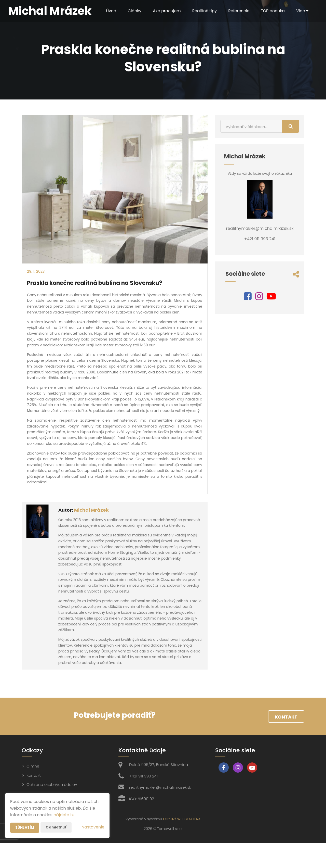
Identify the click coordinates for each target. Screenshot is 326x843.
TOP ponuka (272, 11)
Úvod (108, 11)
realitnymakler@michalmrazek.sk (160, 787)
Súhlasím (24, 827)
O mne (32, 766)
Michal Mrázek (91, 510)
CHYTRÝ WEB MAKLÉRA (181, 819)
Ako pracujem (164, 11)
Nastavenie (93, 827)
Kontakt (286, 717)
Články (132, 11)
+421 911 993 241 (143, 776)
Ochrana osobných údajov (51, 784)
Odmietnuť (56, 827)
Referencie (237, 11)
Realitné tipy (202, 11)
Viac (301, 11)
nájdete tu (63, 815)
